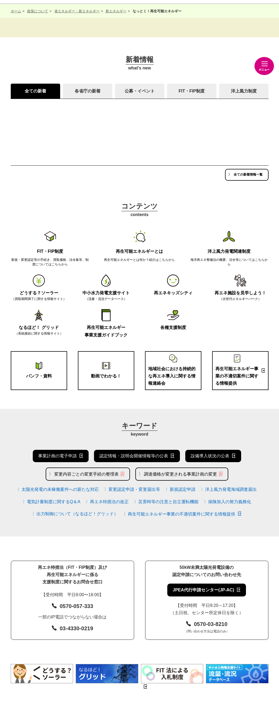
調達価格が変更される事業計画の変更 (180, 474)
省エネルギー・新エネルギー (77, 11)
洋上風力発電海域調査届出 (231, 489)
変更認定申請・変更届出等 (134, 489)
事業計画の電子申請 (57, 456)
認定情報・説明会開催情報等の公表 (133, 456)
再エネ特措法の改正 (109, 501)
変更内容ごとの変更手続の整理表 (86, 474)
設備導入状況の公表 (210, 456)
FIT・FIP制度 (192, 91)
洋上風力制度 (244, 91)
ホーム (16, 11)
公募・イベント (140, 91)
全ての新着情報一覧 (248, 174)
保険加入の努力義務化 (229, 501)
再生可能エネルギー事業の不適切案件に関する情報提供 (181, 514)
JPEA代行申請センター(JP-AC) (203, 590)
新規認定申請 (182, 489)
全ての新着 (35, 91)
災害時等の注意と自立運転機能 (168, 501)
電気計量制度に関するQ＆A (53, 501)
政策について (37, 11)
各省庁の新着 (87, 91)
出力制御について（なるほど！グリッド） (77, 513)
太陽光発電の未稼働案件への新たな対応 (60, 489)
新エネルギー (116, 11)
